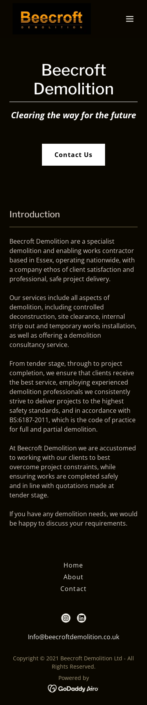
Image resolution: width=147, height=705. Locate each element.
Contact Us (73, 154)
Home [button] (73, 565)
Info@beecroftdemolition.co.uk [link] (73, 637)
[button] (130, 19)
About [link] (73, 577)
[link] (52, 18)
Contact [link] (73, 588)
